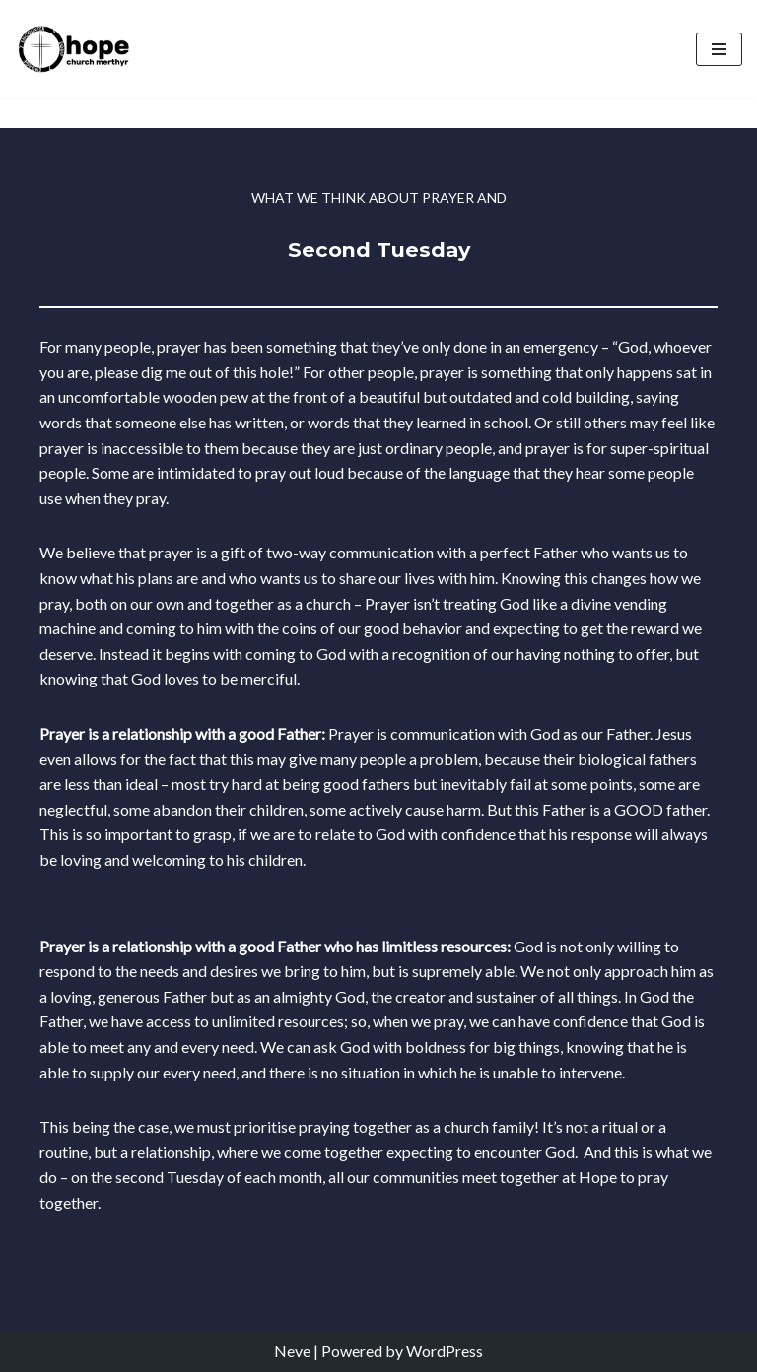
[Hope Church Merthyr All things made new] (74, 49)
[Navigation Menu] (719, 49)
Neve (292, 1350)
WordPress (444, 1350)
